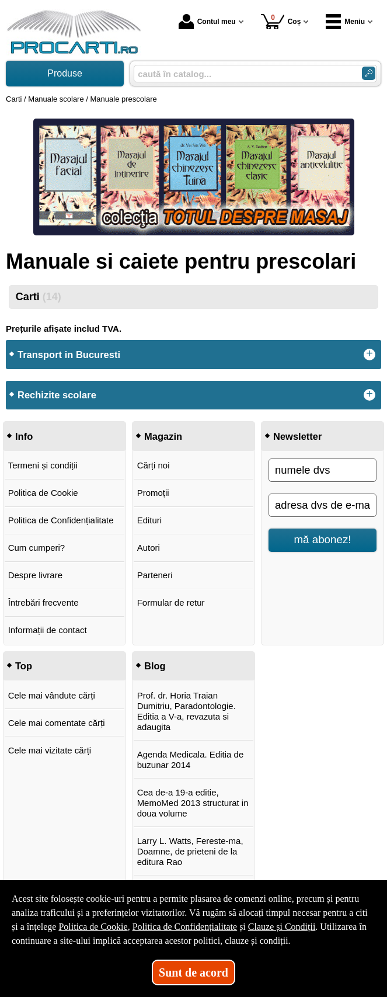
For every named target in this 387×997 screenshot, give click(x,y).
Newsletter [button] (297, 436)
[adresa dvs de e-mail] (322, 505)
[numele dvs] (322, 470)
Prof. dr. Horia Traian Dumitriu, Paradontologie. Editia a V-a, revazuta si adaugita (186, 711)
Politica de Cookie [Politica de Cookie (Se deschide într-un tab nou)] (92, 927)
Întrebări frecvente (43, 602)
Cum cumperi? (36, 548)
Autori (148, 548)
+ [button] (369, 354)
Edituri (149, 520)
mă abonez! (322, 539)
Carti (38, 297)
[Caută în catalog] (368, 73)
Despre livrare (35, 575)
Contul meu (207, 21)
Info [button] (24, 436)
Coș (281, 21)
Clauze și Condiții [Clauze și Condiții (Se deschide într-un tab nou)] (282, 927)
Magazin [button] (163, 436)
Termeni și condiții (43, 465)
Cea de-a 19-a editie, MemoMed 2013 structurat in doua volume (193, 802)
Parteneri (155, 575)
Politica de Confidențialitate (61, 520)
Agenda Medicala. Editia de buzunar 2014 (190, 759)
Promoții (153, 493)
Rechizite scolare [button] (57, 395)
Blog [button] (155, 666)
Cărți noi (153, 465)
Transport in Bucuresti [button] (69, 354)
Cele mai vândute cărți (51, 695)
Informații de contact (47, 630)
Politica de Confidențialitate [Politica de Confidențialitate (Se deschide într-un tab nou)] (185, 927)
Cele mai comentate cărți (56, 723)
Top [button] (23, 666)
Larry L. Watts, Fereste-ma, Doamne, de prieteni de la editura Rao (190, 851)
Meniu (345, 21)
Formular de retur (171, 602)
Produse (64, 73)
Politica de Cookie (43, 493)
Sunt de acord (193, 972)
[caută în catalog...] (243, 74)
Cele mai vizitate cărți (50, 750)
